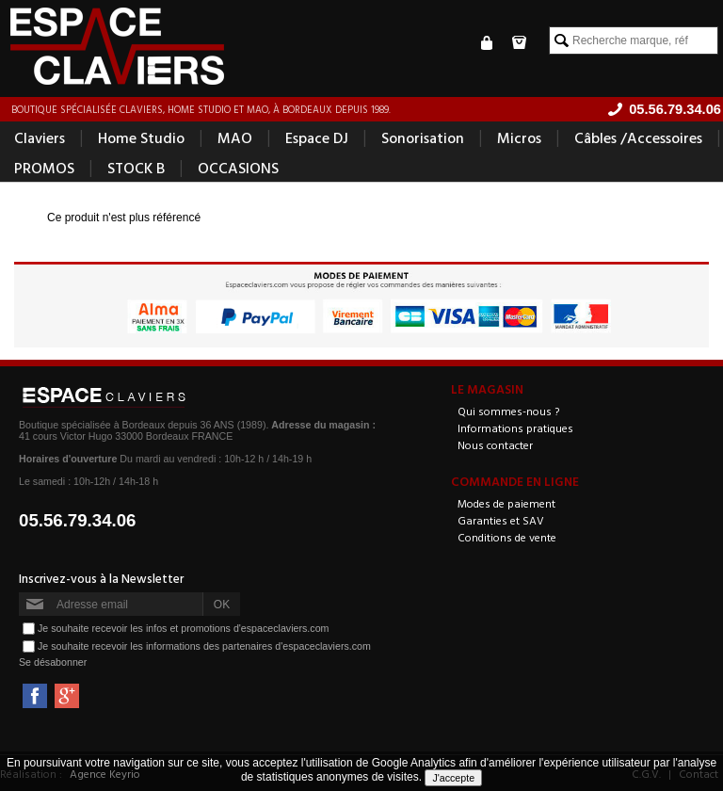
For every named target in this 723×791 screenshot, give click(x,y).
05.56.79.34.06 (78, 520)
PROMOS (44, 167)
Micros (519, 137)
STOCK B (136, 167)
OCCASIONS (238, 167)
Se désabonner (53, 662)
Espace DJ (316, 137)
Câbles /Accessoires (638, 137)
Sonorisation (422, 137)
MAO (234, 137)
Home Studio (141, 137)
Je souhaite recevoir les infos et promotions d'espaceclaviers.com (183, 628)
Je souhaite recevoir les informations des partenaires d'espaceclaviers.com (204, 646)
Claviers (39, 137)
